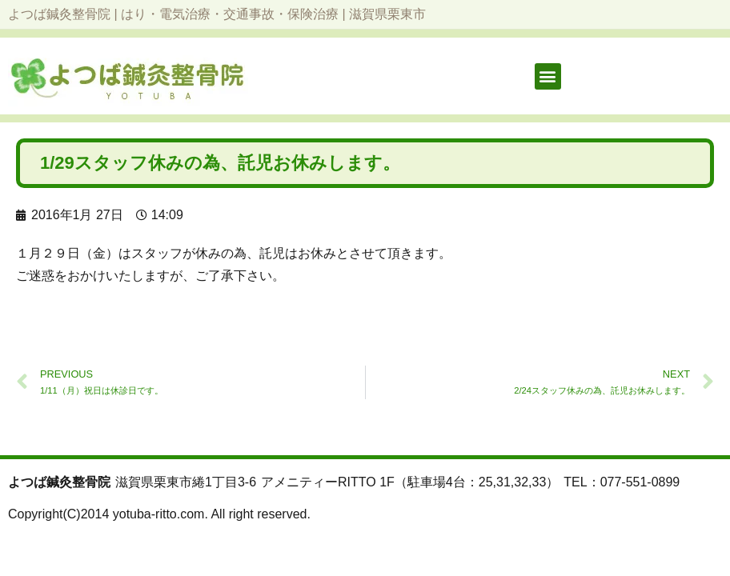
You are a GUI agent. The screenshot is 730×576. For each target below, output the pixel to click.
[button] (548, 76)
